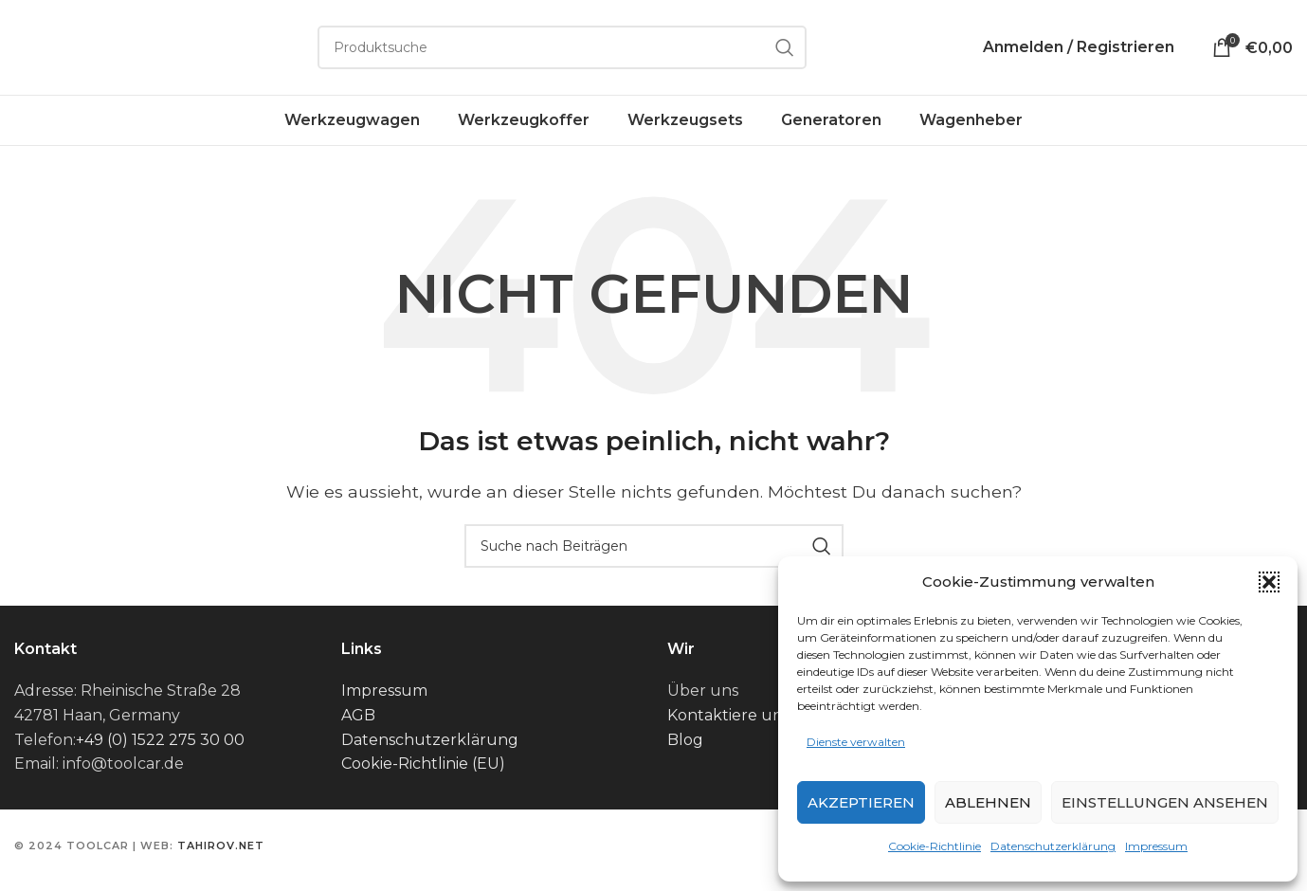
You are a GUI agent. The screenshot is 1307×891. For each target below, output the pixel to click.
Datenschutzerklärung (1053, 846)
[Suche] (562, 47)
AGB (358, 715)
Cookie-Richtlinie (934, 846)
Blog (685, 740)
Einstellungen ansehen (1165, 802)
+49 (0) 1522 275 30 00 (160, 740)
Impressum (1156, 846)
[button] (1269, 582)
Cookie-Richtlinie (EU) (423, 764)
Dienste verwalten (856, 742)
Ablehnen (988, 802)
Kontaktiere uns (728, 715)
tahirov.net (220, 845)
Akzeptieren (861, 802)
